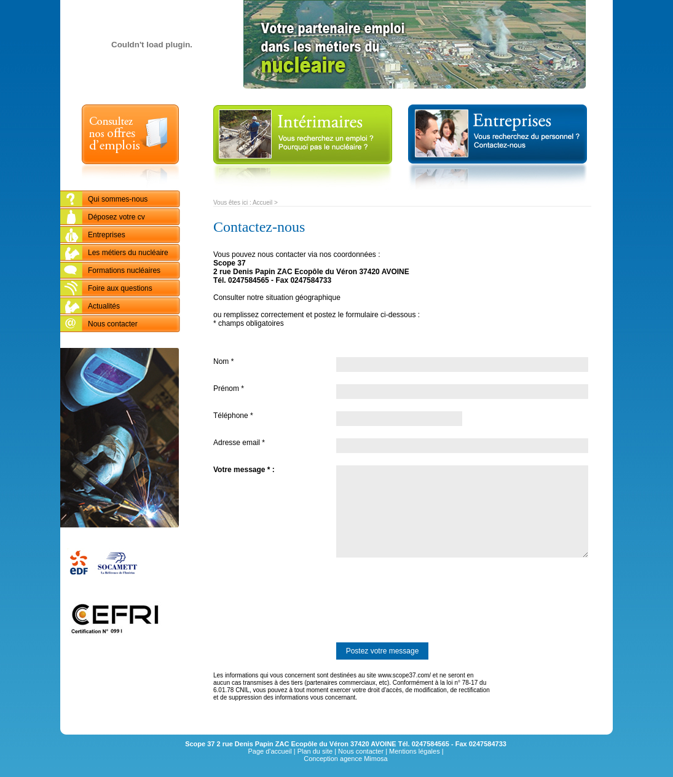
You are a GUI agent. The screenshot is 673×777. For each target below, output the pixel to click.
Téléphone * (233, 415)
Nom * (223, 361)
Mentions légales (414, 751)
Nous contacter (113, 324)
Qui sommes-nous (118, 199)
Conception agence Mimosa (345, 758)
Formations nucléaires (124, 270)
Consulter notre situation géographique (276, 297)
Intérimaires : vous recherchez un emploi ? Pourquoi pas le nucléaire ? (302, 147)
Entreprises (106, 235)
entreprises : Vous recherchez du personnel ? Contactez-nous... (497, 147)
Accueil (262, 202)
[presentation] (306, 600)
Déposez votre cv (116, 217)
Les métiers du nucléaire (128, 252)
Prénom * (228, 388)
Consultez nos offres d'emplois (130, 147)
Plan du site (315, 751)
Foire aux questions (120, 288)
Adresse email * (239, 442)
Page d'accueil (269, 751)
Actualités (104, 306)
